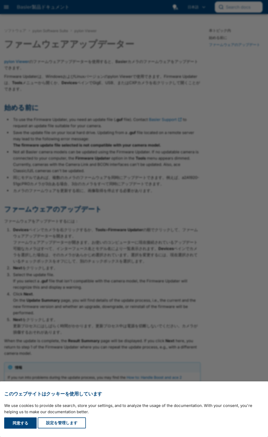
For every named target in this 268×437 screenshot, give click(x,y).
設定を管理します (61, 423)
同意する (20, 423)
